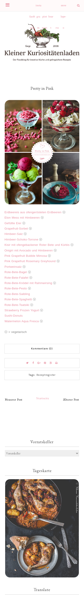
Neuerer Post (13, 399)
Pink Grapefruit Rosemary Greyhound (30, 261)
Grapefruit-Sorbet (16, 228)
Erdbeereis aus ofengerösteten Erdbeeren (32, 212)
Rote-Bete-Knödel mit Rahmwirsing (28, 283)
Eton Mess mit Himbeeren (22, 217)
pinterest (44, 18)
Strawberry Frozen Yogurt (21, 310)
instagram (38, 7)
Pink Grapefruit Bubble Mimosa (25, 255)
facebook (32, 18)
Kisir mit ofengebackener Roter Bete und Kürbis (36, 245)
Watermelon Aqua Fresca (21, 321)
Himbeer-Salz (13, 234)
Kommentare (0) (42, 348)
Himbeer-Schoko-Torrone (21, 239)
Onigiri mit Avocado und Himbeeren (28, 250)
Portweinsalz (13, 266)
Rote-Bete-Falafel (16, 277)
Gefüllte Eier (13, 223)
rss (57, 28)
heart (50, 18)
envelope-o (63, 7)
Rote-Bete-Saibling (17, 294)
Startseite (42, 398)
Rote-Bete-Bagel (15, 272)
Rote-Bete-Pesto (15, 288)
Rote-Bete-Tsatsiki (16, 305)
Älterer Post (71, 399)
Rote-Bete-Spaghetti (18, 299)
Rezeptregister (46, 375)
